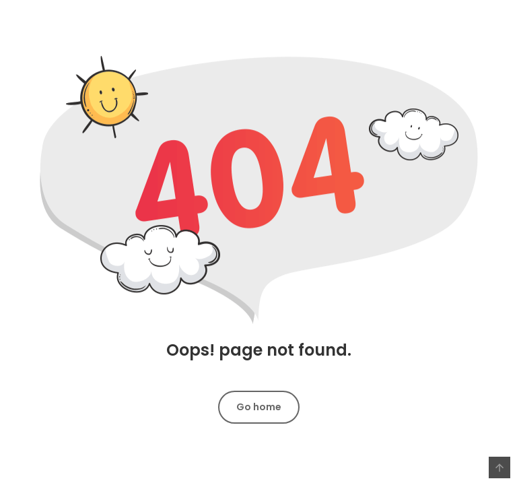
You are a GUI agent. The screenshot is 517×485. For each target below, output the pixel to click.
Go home (258, 407)
